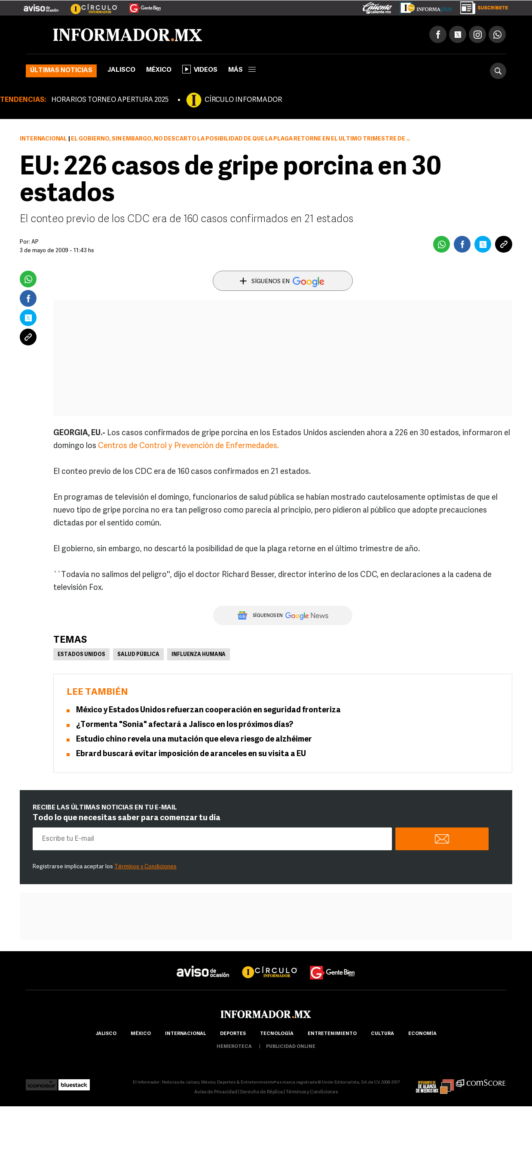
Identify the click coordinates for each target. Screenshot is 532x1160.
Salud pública (138, 654)
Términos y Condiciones (145, 867)
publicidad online (290, 1046)
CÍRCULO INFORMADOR (243, 100)
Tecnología (277, 1034)
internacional (185, 1034)
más (242, 70)
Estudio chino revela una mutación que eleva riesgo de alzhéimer (194, 740)
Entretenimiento (332, 1034)
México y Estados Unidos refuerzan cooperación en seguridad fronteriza (208, 710)
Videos (199, 69)
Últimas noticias (61, 70)
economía (422, 1034)
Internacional (43, 139)
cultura (382, 1034)
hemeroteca (234, 1046)
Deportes (233, 1034)
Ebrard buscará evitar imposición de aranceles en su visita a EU (191, 754)
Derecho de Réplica (261, 1092)
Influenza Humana (198, 654)
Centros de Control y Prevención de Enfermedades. (188, 446)
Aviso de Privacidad (215, 1092)
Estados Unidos (81, 654)
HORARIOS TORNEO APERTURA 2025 (109, 100)
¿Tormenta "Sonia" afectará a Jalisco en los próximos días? (184, 725)
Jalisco (121, 70)
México (158, 70)
